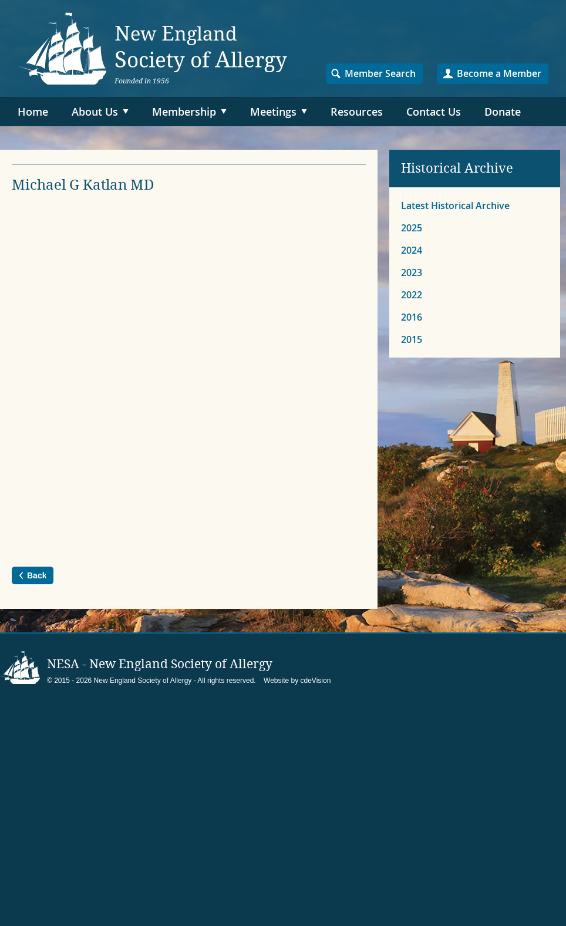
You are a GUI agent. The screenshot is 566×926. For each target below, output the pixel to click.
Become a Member (499, 73)
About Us (95, 112)
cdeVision (316, 680)
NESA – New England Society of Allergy (153, 48)
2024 (411, 250)
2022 (411, 294)
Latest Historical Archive (455, 205)
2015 (411, 339)
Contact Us (433, 112)
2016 (411, 317)
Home (33, 112)
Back (36, 575)
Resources (357, 112)
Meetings (273, 112)
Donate (502, 112)
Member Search (380, 73)
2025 (411, 227)
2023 (411, 272)
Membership (184, 112)
